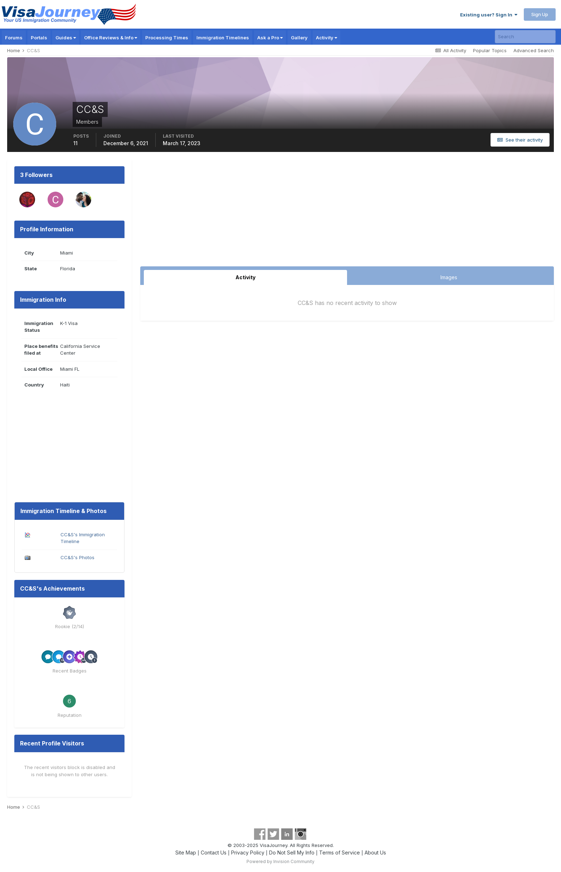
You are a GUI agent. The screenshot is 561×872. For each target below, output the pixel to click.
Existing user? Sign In (488, 15)
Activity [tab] (245, 277)
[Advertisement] (347, 213)
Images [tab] (448, 277)
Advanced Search (533, 50)
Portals (39, 37)
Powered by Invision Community (280, 861)
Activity (326, 37)
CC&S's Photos (77, 557)
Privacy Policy (247, 852)
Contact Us (213, 852)
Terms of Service (339, 852)
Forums (14, 37)
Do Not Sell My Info (291, 852)
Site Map (185, 852)
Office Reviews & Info (110, 37)
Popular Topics (490, 50)
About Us (375, 852)
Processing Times (166, 37)
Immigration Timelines (222, 37)
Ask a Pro (270, 37)
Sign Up (539, 14)
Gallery (299, 37)
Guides (65, 37)
